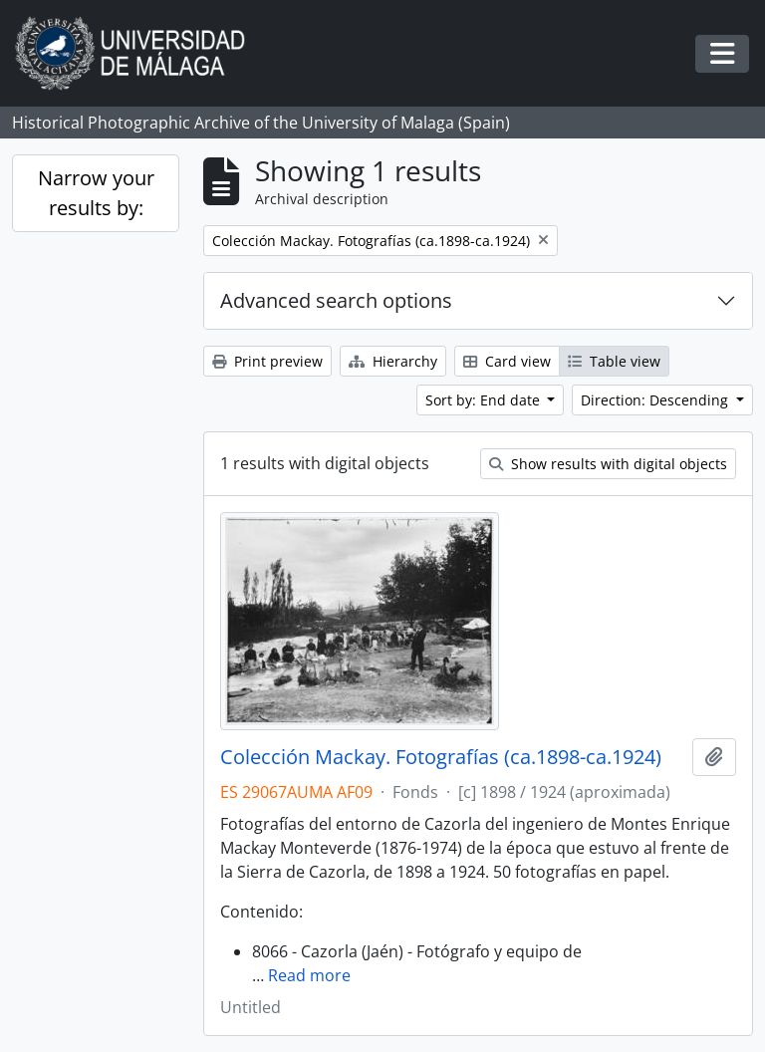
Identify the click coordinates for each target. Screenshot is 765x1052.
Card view (507, 361)
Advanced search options (336, 300)
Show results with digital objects (608, 463)
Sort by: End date (484, 400)
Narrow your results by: (96, 192)
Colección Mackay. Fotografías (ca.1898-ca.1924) (440, 757)
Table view (614, 361)
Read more (309, 975)
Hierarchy (393, 361)
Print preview (267, 361)
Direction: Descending (656, 400)
